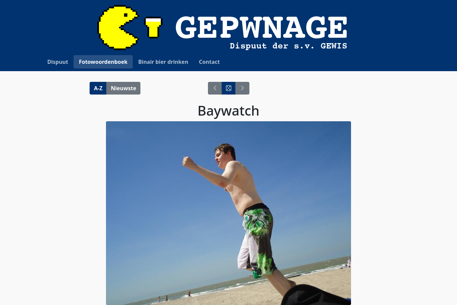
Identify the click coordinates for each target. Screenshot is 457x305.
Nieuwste (123, 88)
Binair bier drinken (163, 61)
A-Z (98, 88)
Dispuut (57, 61)
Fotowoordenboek (103, 61)
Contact (209, 61)
